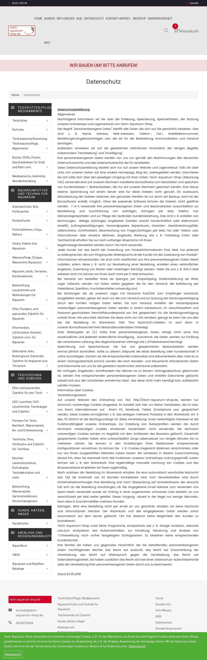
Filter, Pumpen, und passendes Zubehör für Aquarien (30, 307)
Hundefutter (30, 491)
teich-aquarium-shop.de (25, 599)
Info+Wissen (163, 610)
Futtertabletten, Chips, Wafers (30, 230)
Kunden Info (163, 604)
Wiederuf (139, 18)
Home (38, 18)
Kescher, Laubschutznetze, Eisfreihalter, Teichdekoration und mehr (30, 446)
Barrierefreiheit (160, 18)
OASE (30, 521)
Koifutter (30, 129)
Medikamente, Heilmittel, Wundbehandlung (30, 178)
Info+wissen (65, 18)
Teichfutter (30, 120)
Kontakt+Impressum (169, 628)
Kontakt (192, 3)
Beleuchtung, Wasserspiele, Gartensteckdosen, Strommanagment (30, 465)
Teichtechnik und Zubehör (74, 615)
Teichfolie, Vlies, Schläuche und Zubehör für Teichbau (30, 430)
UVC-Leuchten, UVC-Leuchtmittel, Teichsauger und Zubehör (30, 394)
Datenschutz (137, 646)
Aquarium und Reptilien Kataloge (30, 533)
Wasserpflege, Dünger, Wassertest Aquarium (30, 258)
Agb (79, 18)
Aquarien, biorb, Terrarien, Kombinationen (30, 272)
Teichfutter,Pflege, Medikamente (79, 598)
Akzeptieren (13, 654)
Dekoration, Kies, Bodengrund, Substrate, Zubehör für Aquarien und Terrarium (30, 347)
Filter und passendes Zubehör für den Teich (30, 378)
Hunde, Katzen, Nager (71, 621)
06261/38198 (17, 3)
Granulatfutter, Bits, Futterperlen (30, 207)
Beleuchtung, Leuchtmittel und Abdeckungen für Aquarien (30, 288)
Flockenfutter (30, 219)
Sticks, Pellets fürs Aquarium (30, 244)
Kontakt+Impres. (118, 18)
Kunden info (49, 30)
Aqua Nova (30, 512)
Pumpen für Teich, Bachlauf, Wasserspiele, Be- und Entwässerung (30, 413)
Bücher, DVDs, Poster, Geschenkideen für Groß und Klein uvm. (30, 161)
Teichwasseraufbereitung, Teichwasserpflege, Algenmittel (30, 143)
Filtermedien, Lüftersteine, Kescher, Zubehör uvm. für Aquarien (30, 326)
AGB (158, 616)
